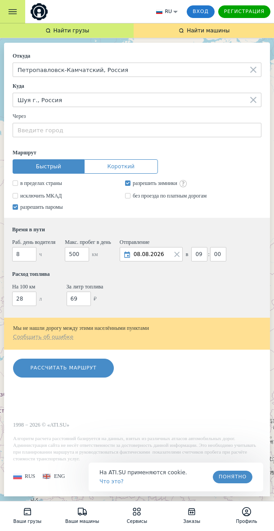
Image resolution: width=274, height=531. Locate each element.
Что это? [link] (111, 481)
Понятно (233, 477)
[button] (24, 476)
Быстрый (48, 166)
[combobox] (137, 70)
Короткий (121, 166)
